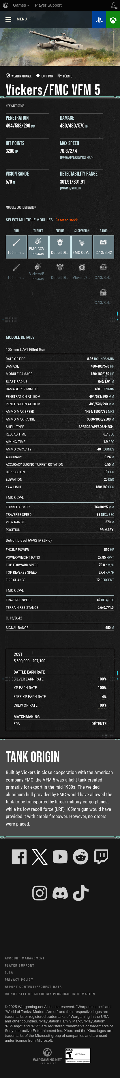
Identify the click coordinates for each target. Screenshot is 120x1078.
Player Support (20, 965)
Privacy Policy (19, 979)
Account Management (25, 958)
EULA (9, 972)
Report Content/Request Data (33, 986)
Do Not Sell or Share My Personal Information (50, 994)
